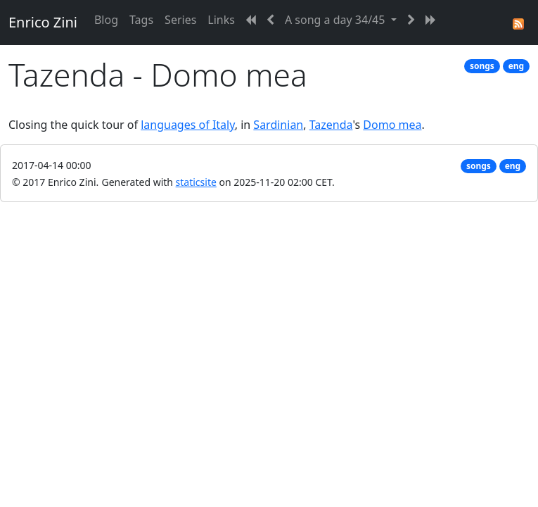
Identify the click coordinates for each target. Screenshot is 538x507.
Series (180, 19)
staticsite (196, 182)
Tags (141, 19)
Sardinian (278, 124)
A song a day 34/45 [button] (336, 19)
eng (516, 66)
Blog (106, 19)
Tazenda (331, 124)
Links (221, 19)
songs (482, 66)
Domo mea (392, 124)
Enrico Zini (42, 22)
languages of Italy (188, 124)
